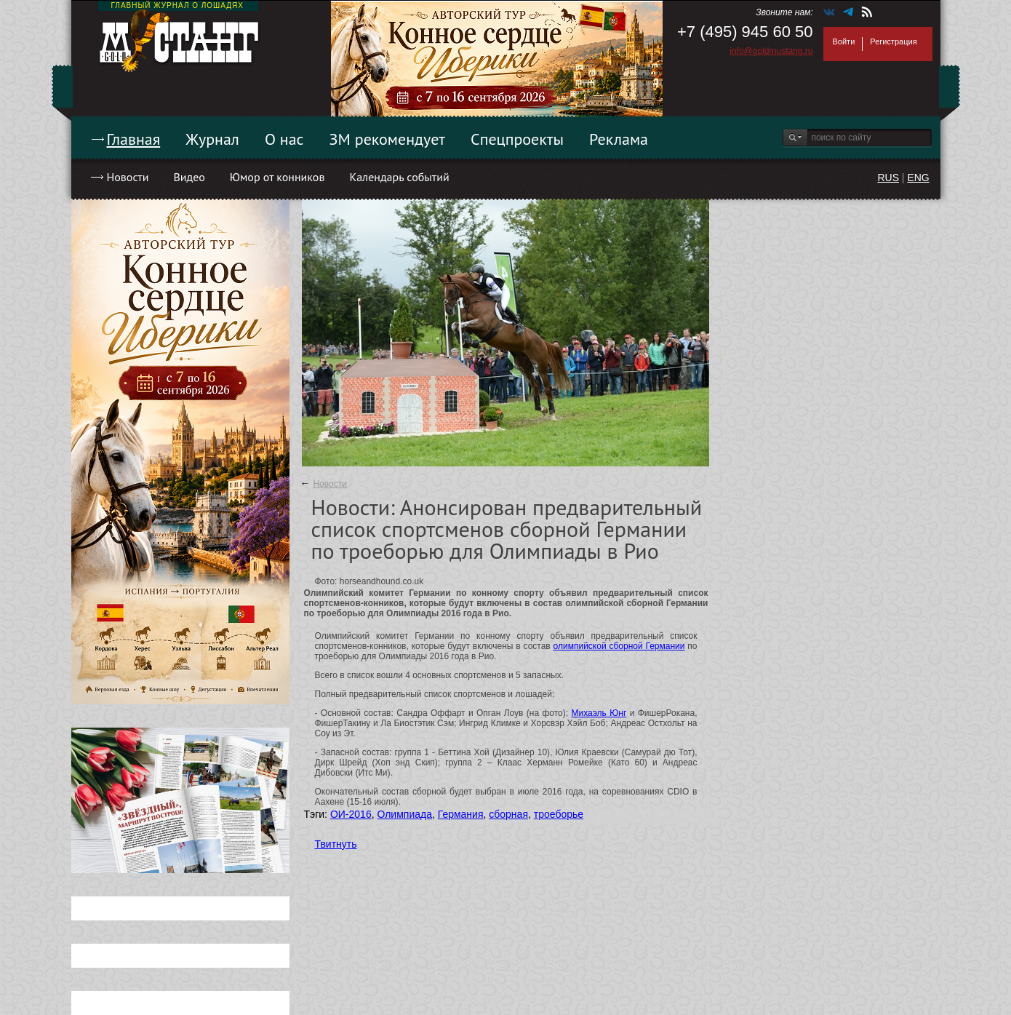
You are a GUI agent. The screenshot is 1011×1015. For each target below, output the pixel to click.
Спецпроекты (517, 139)
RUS (888, 177)
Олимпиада (404, 814)
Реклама (618, 139)
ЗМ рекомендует (387, 139)
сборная (508, 814)
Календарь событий (399, 177)
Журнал (212, 139)
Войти (844, 41)
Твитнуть (336, 844)
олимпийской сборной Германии (619, 646)
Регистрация (893, 41)
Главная (134, 139)
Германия (461, 814)
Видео (188, 177)
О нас (284, 139)
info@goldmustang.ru (771, 51)
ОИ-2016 (351, 814)
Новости (128, 177)
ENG (918, 177)
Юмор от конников (277, 177)
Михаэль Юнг (598, 713)
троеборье (558, 814)
